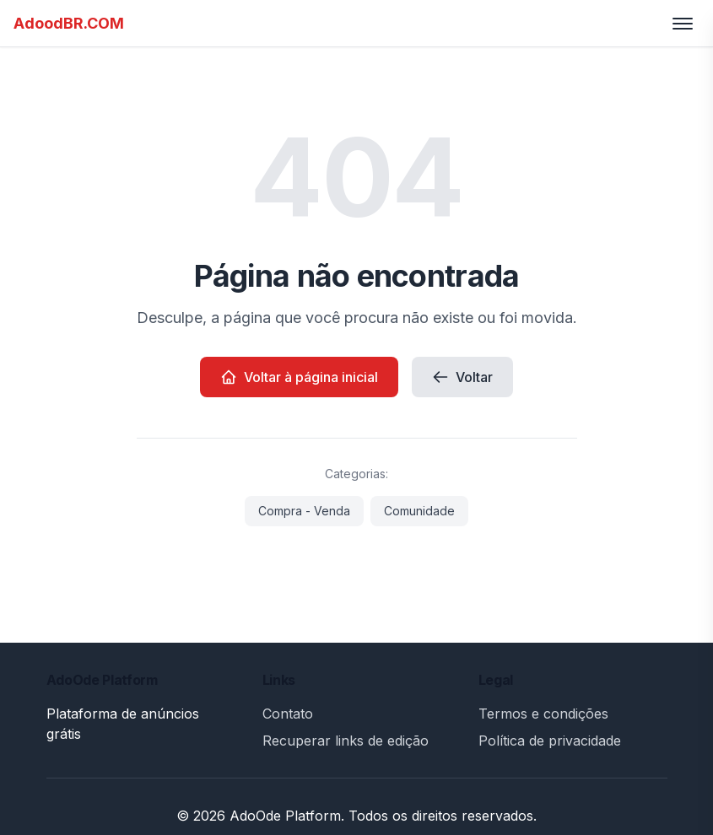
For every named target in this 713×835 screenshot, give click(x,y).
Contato (287, 713)
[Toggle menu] (682, 23)
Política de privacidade (549, 740)
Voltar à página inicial (299, 377)
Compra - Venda (304, 511)
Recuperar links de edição (345, 740)
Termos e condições (543, 713)
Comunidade (419, 511)
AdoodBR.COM (69, 23)
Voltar (462, 377)
